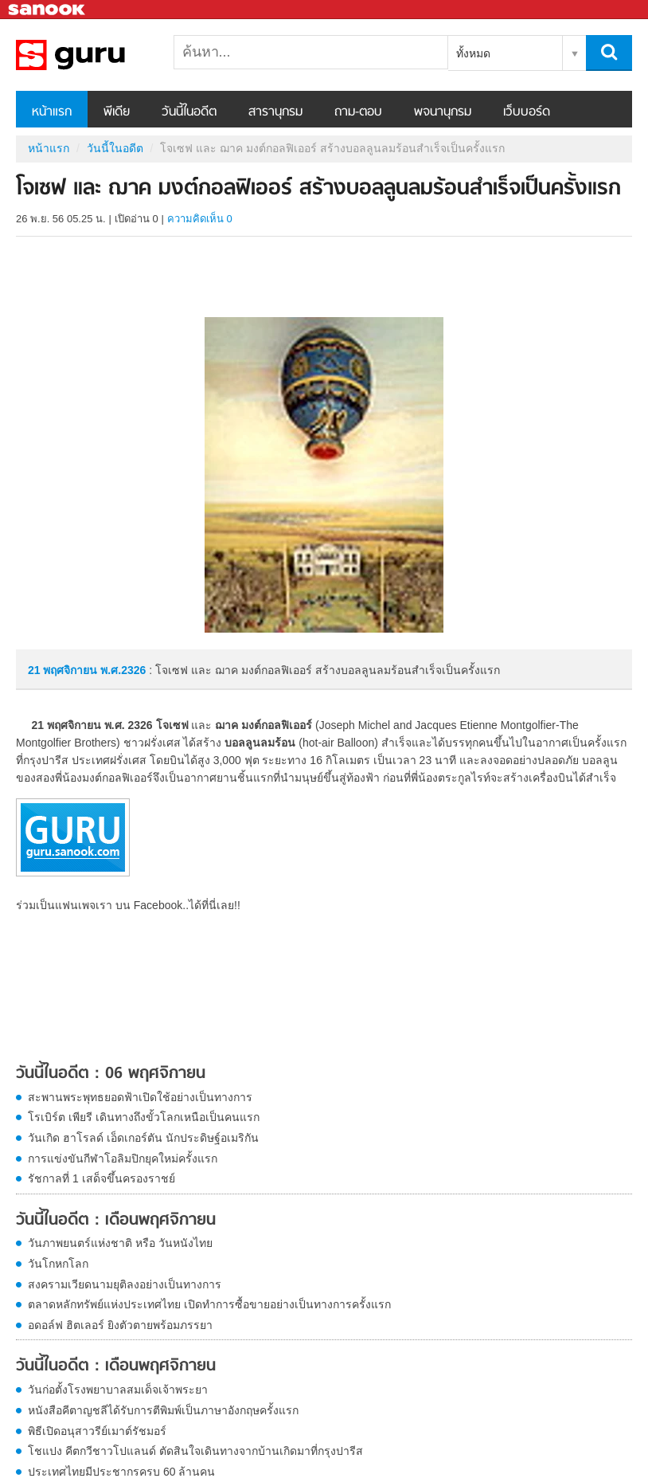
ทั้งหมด (473, 53)
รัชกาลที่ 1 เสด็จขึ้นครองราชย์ (101, 1178)
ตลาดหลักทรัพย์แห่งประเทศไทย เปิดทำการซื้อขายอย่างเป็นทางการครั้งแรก (209, 1304)
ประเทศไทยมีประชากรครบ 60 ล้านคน (121, 1471)
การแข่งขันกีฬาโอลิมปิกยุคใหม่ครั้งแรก (122, 1158)
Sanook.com (48, 10)
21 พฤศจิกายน (64, 670)
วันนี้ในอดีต (189, 112)
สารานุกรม (275, 112)
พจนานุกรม (442, 112)
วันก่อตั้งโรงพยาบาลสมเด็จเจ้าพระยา (118, 1389)
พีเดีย (116, 112)
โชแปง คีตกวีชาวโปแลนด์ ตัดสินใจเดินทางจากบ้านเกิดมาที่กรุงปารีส (195, 1451)
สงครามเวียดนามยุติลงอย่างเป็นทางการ (124, 1284)
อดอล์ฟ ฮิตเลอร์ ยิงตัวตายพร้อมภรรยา (120, 1325)
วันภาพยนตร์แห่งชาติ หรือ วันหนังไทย (120, 1243)
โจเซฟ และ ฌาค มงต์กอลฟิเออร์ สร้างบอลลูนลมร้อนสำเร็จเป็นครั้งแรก (99, 54)
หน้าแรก (52, 112)
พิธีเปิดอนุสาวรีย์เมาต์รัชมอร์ (97, 1431)
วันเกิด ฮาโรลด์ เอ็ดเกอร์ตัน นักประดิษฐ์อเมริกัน (143, 1137)
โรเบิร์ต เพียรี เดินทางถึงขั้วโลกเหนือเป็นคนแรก (144, 1117)
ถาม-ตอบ (358, 112)
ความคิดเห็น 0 (199, 219)
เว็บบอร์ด (526, 112)
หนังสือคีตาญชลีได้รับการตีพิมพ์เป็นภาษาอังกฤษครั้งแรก (163, 1410)
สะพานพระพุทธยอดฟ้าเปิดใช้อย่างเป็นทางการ (140, 1097)
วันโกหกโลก (58, 1263)
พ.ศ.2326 (123, 670)
